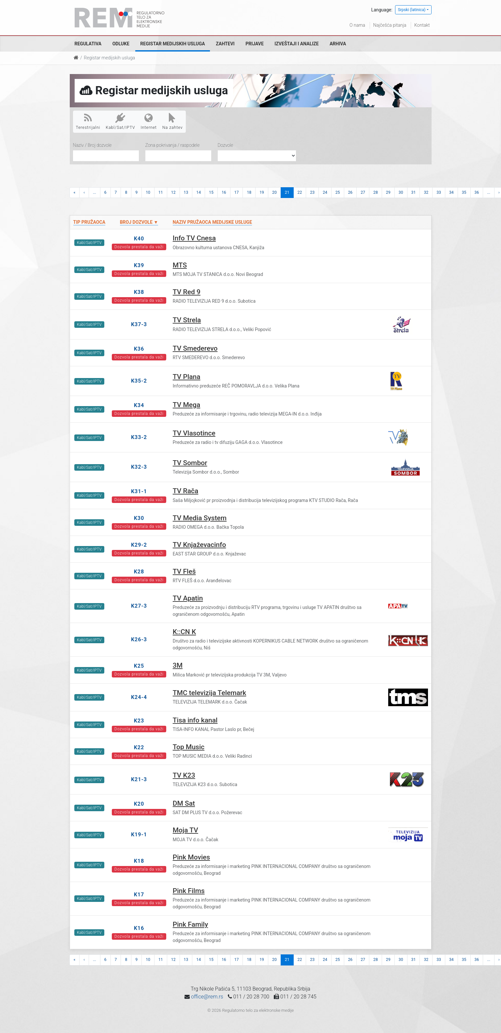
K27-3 (139, 606)
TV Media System (200, 518)
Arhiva (338, 43)
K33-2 (139, 437)
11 (160, 192)
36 (477, 192)
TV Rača (186, 491)
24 (325, 192)
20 (274, 192)
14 (198, 192)
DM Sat (184, 803)
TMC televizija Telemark (209, 693)
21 (287, 192)
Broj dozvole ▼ (139, 222)
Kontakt (422, 25)
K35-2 (139, 381)
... (94, 192)
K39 (139, 265)
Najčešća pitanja (389, 25)
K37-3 (139, 324)
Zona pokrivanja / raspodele (172, 145)
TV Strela (187, 320)
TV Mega (186, 405)
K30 (139, 518)
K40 (139, 238)
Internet (149, 121)
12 (173, 192)
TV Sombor (190, 463)
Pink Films (189, 891)
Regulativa (88, 43)
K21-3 (139, 779)
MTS (180, 265)
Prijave (254, 43)
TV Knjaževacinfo (199, 545)
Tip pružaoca (89, 222)
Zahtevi (225, 43)
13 (186, 192)
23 (312, 192)
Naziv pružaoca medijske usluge (212, 222)
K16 (139, 928)
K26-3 (139, 639)
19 (261, 192)
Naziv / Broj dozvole (92, 145)
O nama (357, 25)
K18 (139, 861)
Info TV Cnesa (194, 238)
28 (375, 192)
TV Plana (186, 377)
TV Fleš (184, 571)
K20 (139, 804)
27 (363, 192)
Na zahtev (172, 121)
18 (249, 192)
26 (350, 192)
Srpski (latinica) (412, 10)
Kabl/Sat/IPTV (120, 121)
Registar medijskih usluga (172, 43)
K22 (139, 747)
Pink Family (190, 924)
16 (224, 192)
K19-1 (139, 834)
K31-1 (139, 491)
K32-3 (139, 467)
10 (148, 192)
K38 (139, 292)
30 (401, 192)
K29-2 (139, 545)
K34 (139, 405)
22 (300, 192)
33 (438, 192)
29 (388, 192)
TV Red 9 (186, 292)
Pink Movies (191, 857)
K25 (139, 666)
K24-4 (139, 697)
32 (426, 192)
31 (413, 192)
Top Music (188, 747)
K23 (139, 721)
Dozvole (225, 145)
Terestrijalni (88, 121)
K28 (139, 572)
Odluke (120, 43)
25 (337, 192)
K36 (139, 349)
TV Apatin (188, 598)
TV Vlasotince (194, 433)
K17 (139, 894)
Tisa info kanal (195, 720)
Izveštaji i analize (296, 43)
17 (236, 192)
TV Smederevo (195, 348)
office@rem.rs (207, 997)
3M (178, 665)
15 (211, 192)
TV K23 (184, 775)
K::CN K (184, 632)
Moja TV (185, 830)
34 (451, 192)
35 (464, 192)
